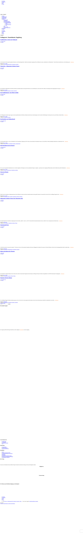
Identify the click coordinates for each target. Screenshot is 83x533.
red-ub (2, 42)
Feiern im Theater (4, 172)
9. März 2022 (2, 253)
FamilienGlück (4, 18)
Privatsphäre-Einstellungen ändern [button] (7, 455)
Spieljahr (11, 196)
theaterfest (15, 90)
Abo (2, 443)
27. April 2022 (2, 226)
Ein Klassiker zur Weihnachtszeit (7, 119)
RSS (2, 3)
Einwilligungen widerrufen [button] (6, 457)
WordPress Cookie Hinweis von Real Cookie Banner (7, 503)
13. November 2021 (3, 279)
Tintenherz (16, 302)
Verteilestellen (4, 442)
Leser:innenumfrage (8, 24)
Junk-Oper (5, 249)
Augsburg (5, 90)
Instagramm (3, 1)
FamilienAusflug (4, 16)
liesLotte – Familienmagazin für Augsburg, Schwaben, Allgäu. (13, 501)
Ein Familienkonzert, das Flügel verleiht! (9, 92)
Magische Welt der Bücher (6, 277)
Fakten (6, 23)
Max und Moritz (6, 143)
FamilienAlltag (4, 17)
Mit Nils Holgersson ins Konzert (7, 145)
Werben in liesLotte (4, 447)
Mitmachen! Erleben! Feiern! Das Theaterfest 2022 (11, 198)
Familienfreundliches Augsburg (33, 501)
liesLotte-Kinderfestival (5, 448)
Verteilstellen (5, 20)
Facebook (3, 30)
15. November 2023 (3, 120)
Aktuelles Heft (4, 441)
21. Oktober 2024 (2, 41)
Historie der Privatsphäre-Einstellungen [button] (7, 456)
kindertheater (6, 302)
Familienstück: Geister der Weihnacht (8, 39)
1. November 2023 (3, 147)
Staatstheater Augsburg (15, 64)
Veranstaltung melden (7, 21)
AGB (6, 25)
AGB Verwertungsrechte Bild (6, 452)
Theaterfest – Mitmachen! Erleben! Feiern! (9, 66)
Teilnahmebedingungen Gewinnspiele (7, 453)
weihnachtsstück (18, 143)
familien (8, 196)
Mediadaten (3, 28)
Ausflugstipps (5, 222)
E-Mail (3, 4)
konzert (5, 170)
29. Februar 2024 (2, 94)
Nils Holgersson (9, 170)
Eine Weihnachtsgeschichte (8, 64)
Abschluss (5, 196)
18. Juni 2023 (2, 173)
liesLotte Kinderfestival (7, 27)
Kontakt (3, 29)
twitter (3, 2)
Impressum (3, 454)
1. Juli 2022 (2, 200)
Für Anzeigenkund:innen (7, 22)
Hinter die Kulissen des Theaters (7, 251)
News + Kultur (5, 63)
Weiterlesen (63, 88)
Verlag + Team (6, 26)
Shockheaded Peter (4, 224)
